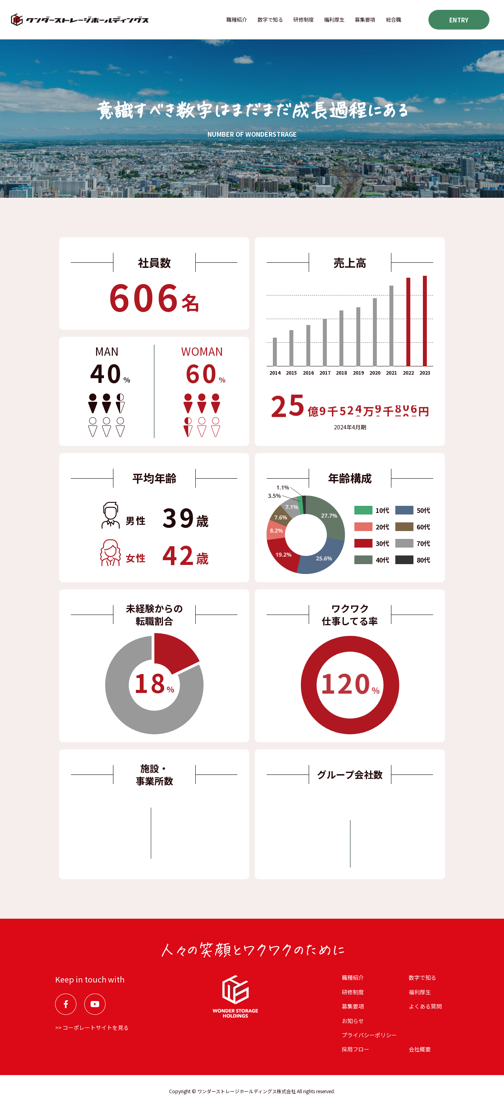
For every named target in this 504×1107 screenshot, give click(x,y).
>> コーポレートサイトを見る (92, 1027)
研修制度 (303, 19)
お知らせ (353, 1021)
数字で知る (270, 19)
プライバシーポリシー (369, 1035)
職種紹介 (236, 19)
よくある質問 (425, 1006)
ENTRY (459, 20)
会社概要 (420, 1049)
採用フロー (355, 1049)
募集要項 (365, 19)
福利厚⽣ (334, 19)
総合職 (393, 19)
